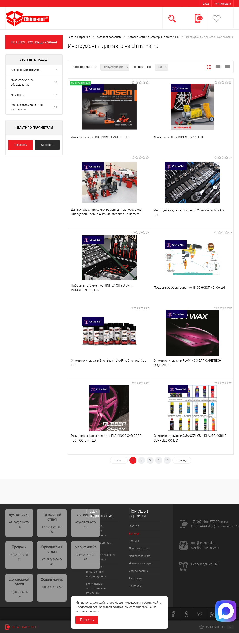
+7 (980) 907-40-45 (52, 562)
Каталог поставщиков (34, 42)
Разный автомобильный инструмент (27, 107)
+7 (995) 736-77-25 (85, 525)
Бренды (134, 541)
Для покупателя (139, 548)
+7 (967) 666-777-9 (204, 521)
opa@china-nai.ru (203, 543)
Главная (134, 526)
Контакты (135, 586)
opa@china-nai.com (205, 547)
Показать (20, 144)
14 (55, 82)
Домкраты (18, 94)
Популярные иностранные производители (96, 571)
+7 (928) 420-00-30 (52, 529)
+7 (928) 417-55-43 (19, 557)
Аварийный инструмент (26, 69)
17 (55, 94)
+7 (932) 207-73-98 (85, 557)
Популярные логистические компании (96, 588)
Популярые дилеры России (99, 545)
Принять (87, 620)
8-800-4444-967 (202, 526)
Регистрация (222, 3)
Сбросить (47, 144)
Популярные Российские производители (96, 530)
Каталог (134, 533)
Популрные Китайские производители (101, 557)
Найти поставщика (141, 563)
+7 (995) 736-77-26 (19, 525)
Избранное (216, 627)
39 (55, 107)
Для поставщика (139, 556)
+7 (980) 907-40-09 (19, 594)
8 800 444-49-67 (52, 587)
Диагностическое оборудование (22, 82)
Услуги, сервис (138, 571)
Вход (206, 3)
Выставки (135, 578)
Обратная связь (21, 627)
